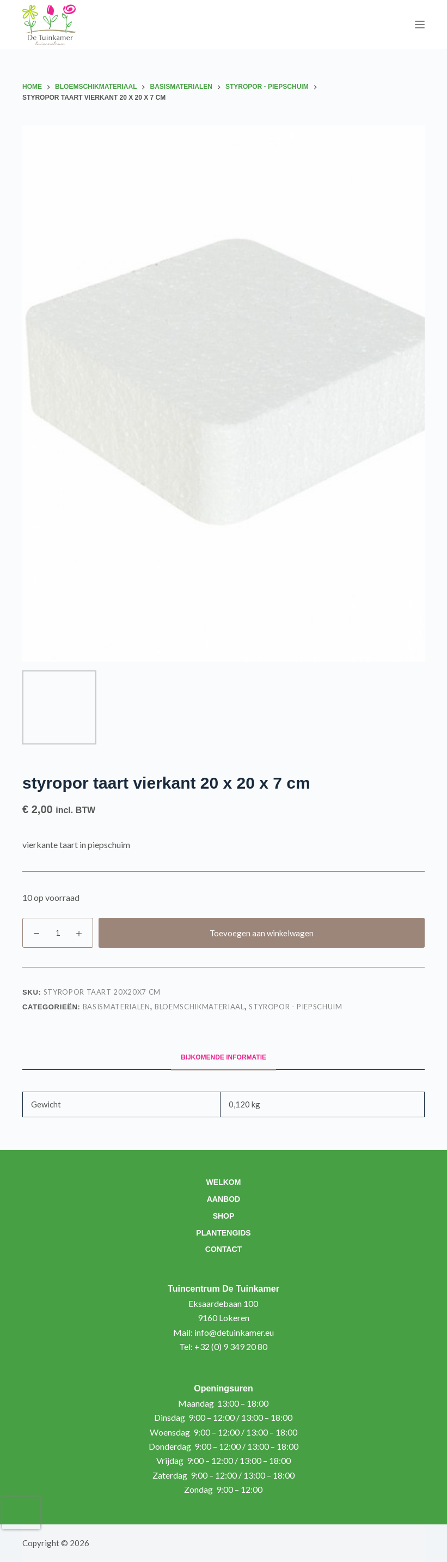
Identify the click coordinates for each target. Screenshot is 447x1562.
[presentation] (21, 1513)
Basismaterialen (116, 1006)
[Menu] (420, 24)
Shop (224, 1216)
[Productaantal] (57, 933)
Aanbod (223, 1199)
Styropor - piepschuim (295, 1006)
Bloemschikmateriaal (199, 1006)
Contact (223, 1249)
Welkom (223, 1182)
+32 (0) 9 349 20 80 (230, 1346)
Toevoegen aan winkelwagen (262, 933)
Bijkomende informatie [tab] (223, 1057)
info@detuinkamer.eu (234, 1332)
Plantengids (223, 1232)
